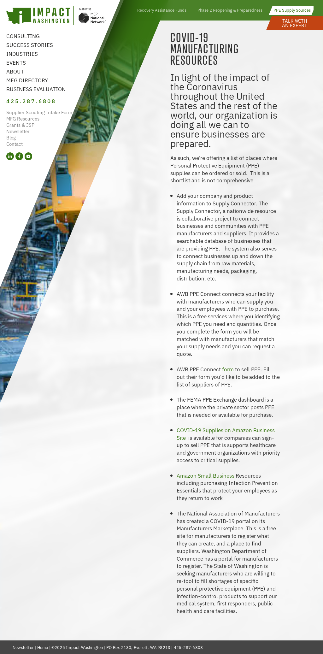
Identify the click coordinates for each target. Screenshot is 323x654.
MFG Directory (27, 80)
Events (16, 62)
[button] (294, 23)
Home (42, 647)
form (228, 369)
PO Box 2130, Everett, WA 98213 (138, 647)
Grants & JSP (20, 124)
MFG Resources (22, 118)
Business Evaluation (36, 89)
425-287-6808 (188, 647)
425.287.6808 (31, 100)
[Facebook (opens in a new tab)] (19, 156)
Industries (22, 53)
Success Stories (29, 45)
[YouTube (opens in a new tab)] (28, 156)
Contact (14, 143)
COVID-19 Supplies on (204, 430)
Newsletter (18, 131)
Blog (11, 137)
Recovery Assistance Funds (161, 10)
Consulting (23, 36)
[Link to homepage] (56, 16)
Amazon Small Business (206, 475)
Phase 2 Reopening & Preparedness (229, 10)
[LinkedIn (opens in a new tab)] (10, 156)
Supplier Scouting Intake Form (39, 112)
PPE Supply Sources (292, 10)
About (15, 71)
